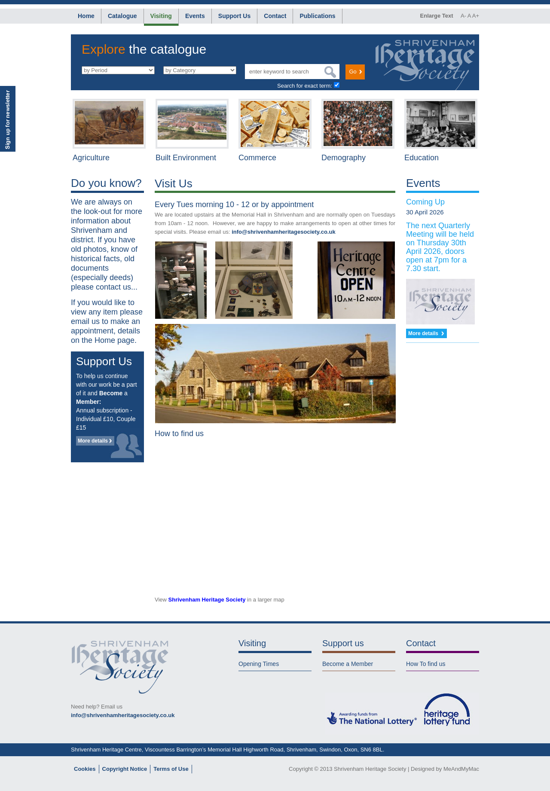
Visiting (161, 15)
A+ (475, 15)
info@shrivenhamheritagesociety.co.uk (283, 232)
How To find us (426, 663)
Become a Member (347, 663)
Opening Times (258, 663)
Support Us (234, 15)
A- (463, 15)
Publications (317, 15)
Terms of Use (170, 769)
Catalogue (122, 15)
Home (86, 15)
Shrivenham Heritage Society (207, 599)
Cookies (85, 769)
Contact (275, 15)
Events (195, 15)
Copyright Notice (124, 769)
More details (93, 441)
